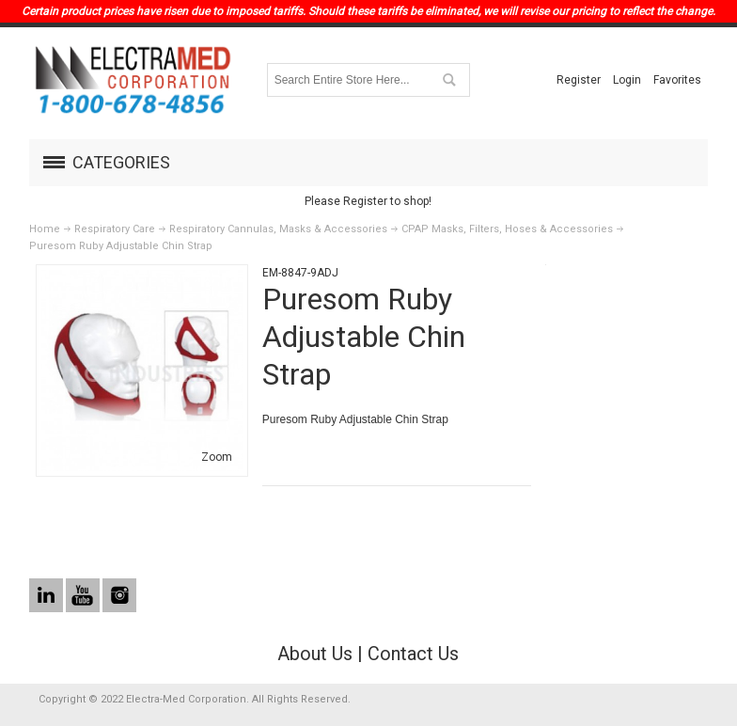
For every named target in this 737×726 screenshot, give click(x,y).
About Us (315, 653)
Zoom (216, 457)
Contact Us (413, 653)
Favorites (677, 80)
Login (627, 80)
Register (579, 80)
